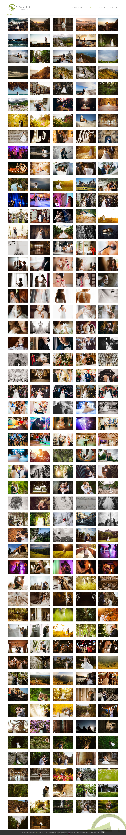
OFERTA (84, 7)
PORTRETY (103, 7)
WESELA (92, 7)
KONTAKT (114, 7)
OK (103, 832)
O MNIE (75, 7)
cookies (38, 832)
